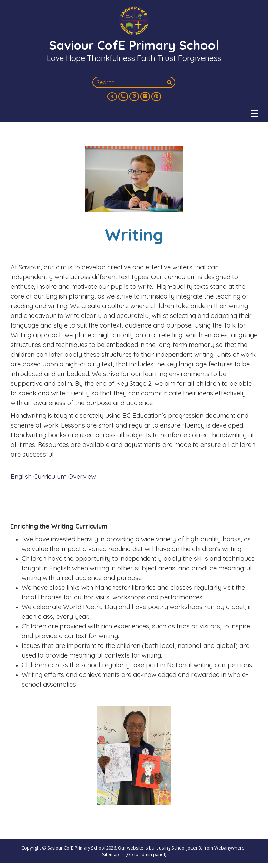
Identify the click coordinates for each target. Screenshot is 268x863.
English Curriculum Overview (53, 476)
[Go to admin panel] (146, 854)
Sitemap (110, 854)
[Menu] (254, 113)
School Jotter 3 (186, 848)
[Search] (170, 82)
